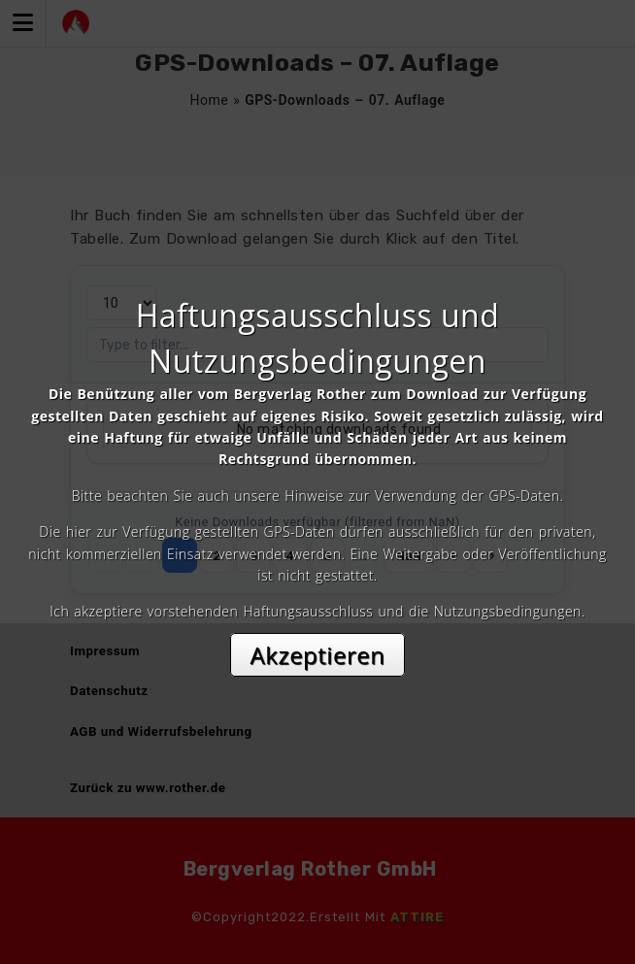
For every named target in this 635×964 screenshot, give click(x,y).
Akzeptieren (318, 655)
